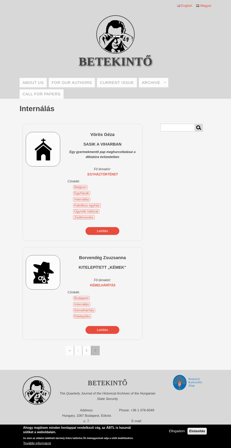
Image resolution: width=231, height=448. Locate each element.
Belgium (80, 187)
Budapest (81, 298)
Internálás (81, 199)
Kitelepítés (82, 316)
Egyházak (81, 193)
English (184, 6)
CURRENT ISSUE (117, 83)
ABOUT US (33, 83)
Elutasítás (197, 431)
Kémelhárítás (84, 310)
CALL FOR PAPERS (42, 94)
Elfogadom (177, 431)
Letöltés (102, 231)
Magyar (203, 6)
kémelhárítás (103, 285)
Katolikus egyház (87, 205)
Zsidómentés (84, 217)
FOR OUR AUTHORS (72, 83)
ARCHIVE (154, 83)
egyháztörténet (103, 174)
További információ (37, 443)
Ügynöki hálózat (86, 211)
